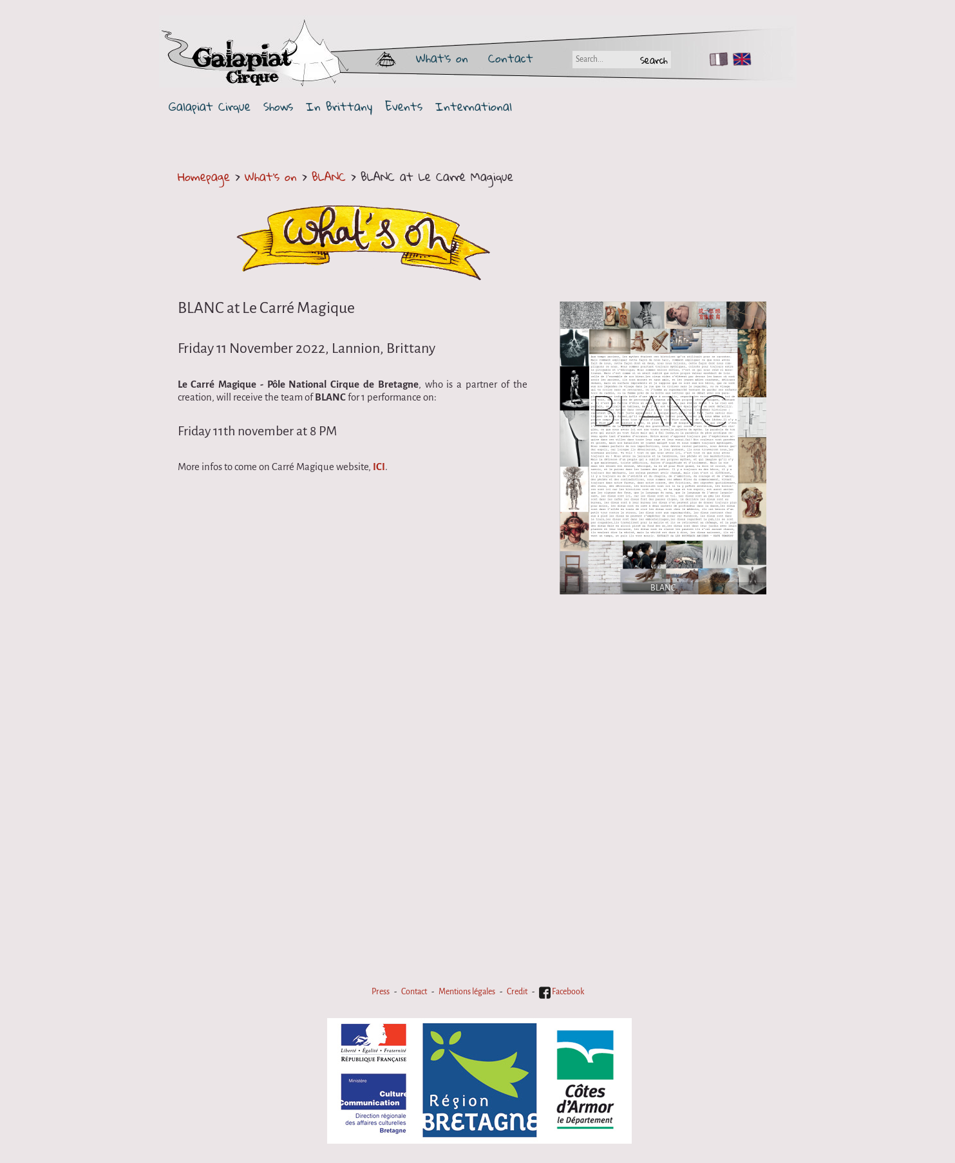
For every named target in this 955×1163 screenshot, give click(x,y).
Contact (510, 58)
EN (739, 59)
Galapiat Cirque (210, 107)
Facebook (561, 991)
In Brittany (339, 107)
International (473, 107)
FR (716, 59)
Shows (278, 107)
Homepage (204, 176)
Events (403, 107)
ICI (379, 467)
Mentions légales (467, 991)
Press (381, 991)
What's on (442, 58)
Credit (517, 991)
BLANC (331, 176)
